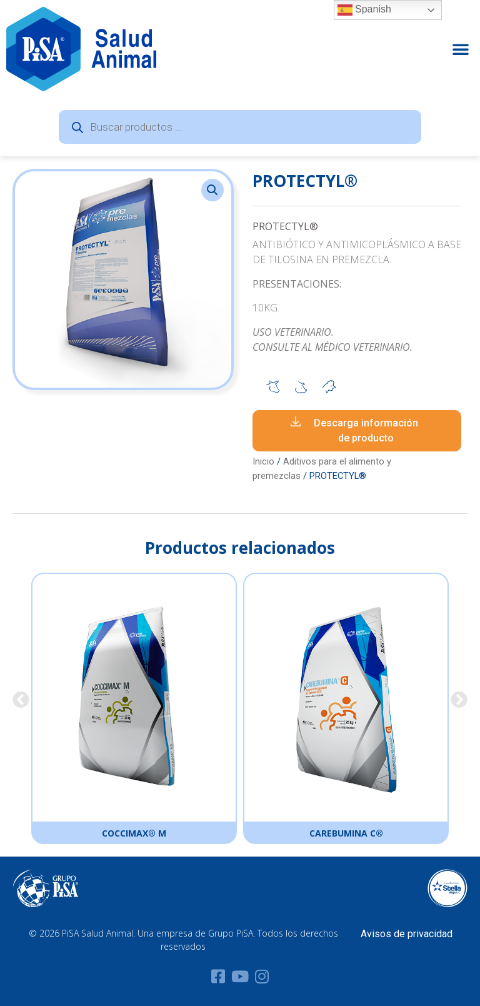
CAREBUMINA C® (346, 833)
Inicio (263, 461)
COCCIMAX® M (134, 833)
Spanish (364, 10)
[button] (461, 49)
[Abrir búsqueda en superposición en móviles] (240, 127)
